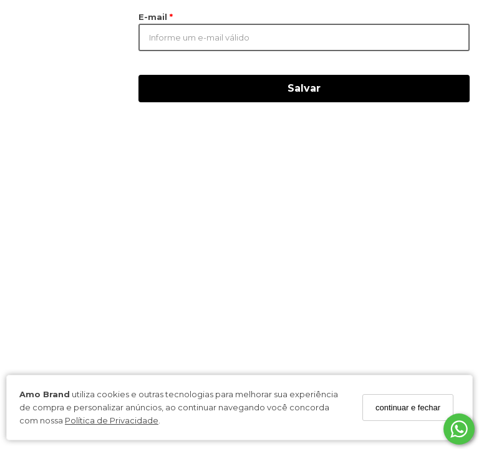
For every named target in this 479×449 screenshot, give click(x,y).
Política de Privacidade (111, 420)
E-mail (154, 17)
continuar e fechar (407, 407)
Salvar (304, 88)
